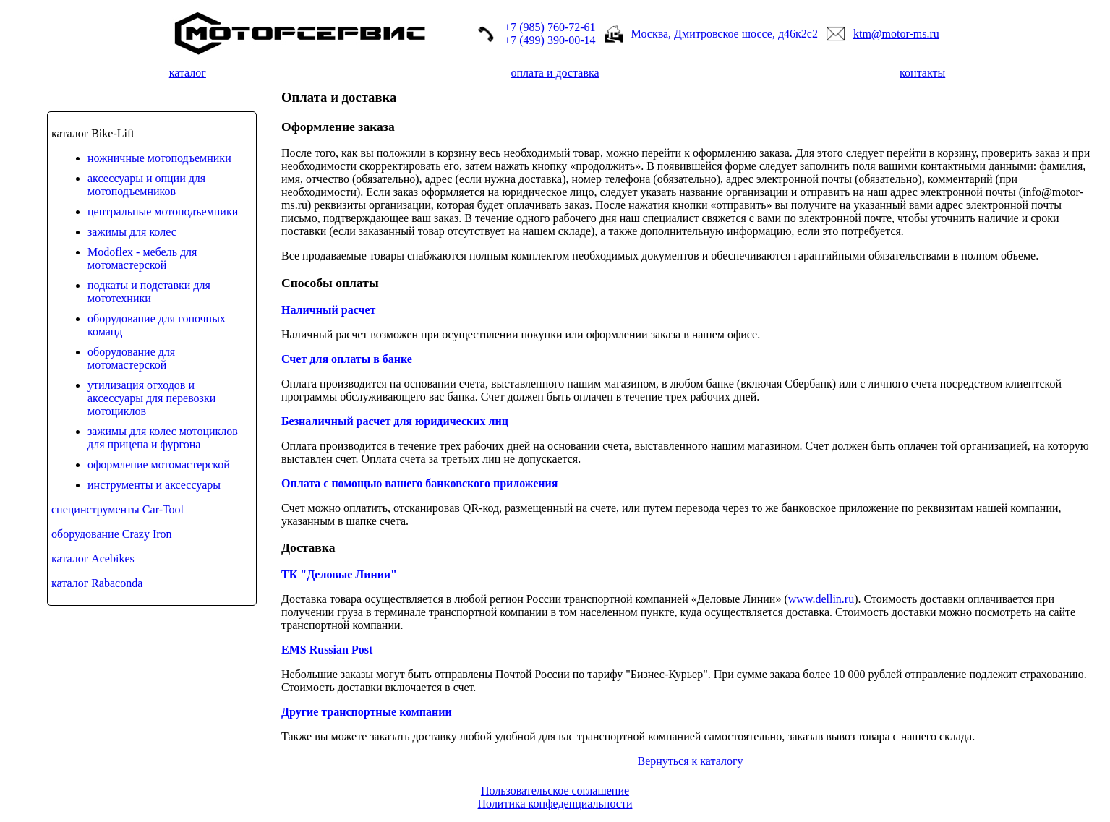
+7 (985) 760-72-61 (549, 27)
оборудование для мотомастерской (131, 358)
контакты (922, 73)
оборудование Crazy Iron (111, 534)
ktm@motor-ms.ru (896, 33)
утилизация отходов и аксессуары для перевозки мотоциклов (151, 398)
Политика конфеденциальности (555, 803)
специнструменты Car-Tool (117, 509)
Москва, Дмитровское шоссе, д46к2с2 (724, 33)
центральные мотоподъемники (162, 211)
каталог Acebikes (93, 558)
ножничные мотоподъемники (159, 158)
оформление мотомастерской (158, 464)
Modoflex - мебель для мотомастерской (142, 258)
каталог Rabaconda (96, 583)
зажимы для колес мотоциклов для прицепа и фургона (162, 437)
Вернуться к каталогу (690, 761)
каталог (187, 73)
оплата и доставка (555, 73)
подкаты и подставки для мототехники (148, 291)
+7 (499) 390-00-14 (549, 40)
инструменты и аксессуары (154, 485)
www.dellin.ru (821, 599)
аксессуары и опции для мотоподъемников (146, 184)
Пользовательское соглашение (555, 790)
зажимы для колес (131, 232)
